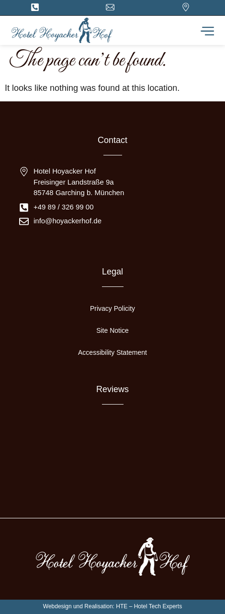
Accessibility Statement (112, 352)
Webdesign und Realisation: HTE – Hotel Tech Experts (112, 606)
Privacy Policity (112, 308)
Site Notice (112, 330)
